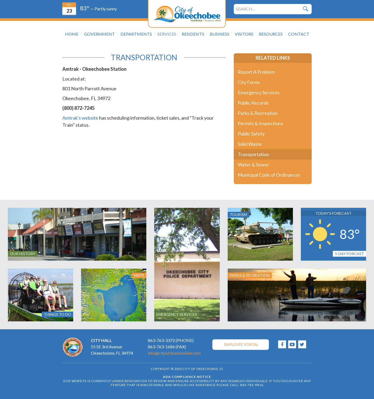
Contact (298, 34)
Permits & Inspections (260, 123)
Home (71, 34)
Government (99, 34)
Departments (136, 34)
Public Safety (251, 134)
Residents (193, 34)
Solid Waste (250, 144)
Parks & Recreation (258, 113)
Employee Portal (241, 344)
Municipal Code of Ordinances (269, 175)
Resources (271, 34)
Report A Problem (256, 72)
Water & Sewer (253, 164)
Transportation (253, 154)
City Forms (249, 82)
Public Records (253, 103)
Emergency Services (259, 92)
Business (219, 34)
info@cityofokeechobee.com (174, 352)
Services (166, 34)
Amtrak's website (80, 118)
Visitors (244, 34)
